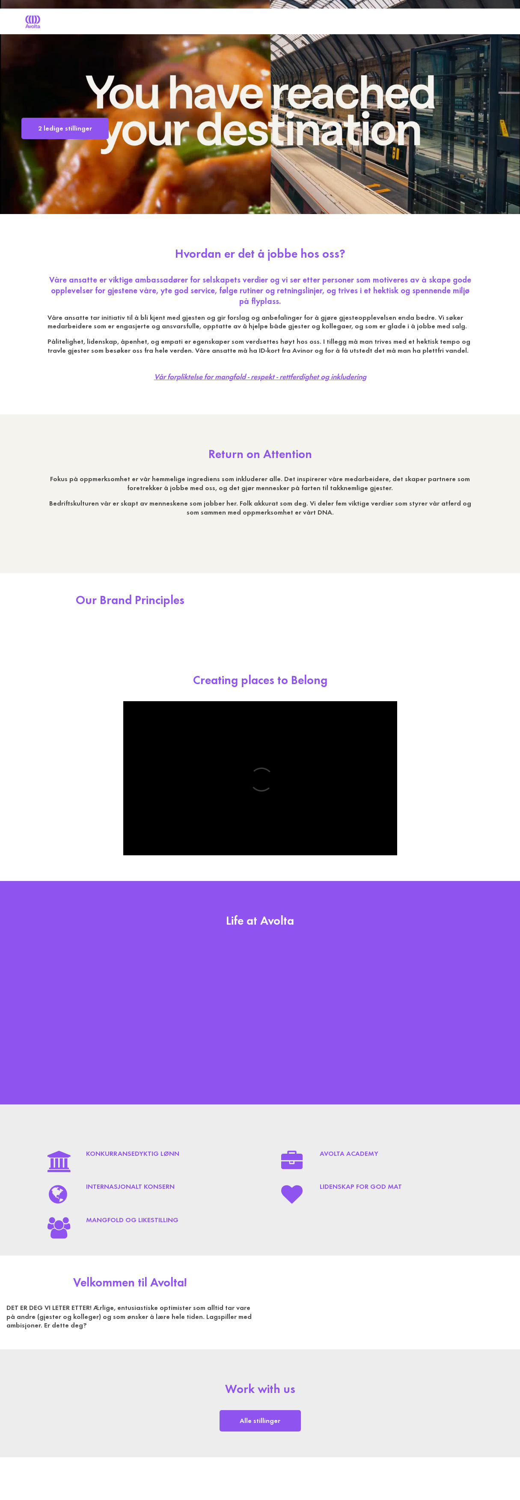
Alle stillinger (260, 1421)
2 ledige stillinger (65, 128)
